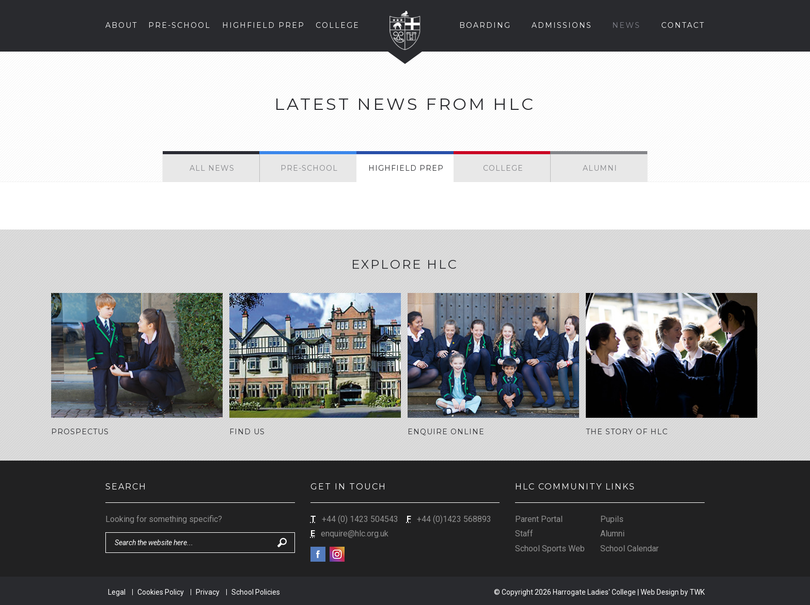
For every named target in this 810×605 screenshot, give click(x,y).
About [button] (121, 25)
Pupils (612, 517)
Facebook (317, 552)
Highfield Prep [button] (263, 25)
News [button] (626, 25)
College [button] (338, 25)
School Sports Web (550, 547)
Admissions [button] (562, 25)
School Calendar (629, 547)
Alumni (612, 532)
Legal (117, 590)
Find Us (247, 431)
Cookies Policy (160, 590)
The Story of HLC (627, 431)
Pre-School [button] (179, 25)
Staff (524, 532)
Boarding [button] (485, 25)
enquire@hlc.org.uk (354, 532)
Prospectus (80, 431)
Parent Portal (539, 517)
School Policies (255, 590)
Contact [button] (683, 25)
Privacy (208, 590)
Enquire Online (446, 431)
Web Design (660, 590)
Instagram (337, 552)
